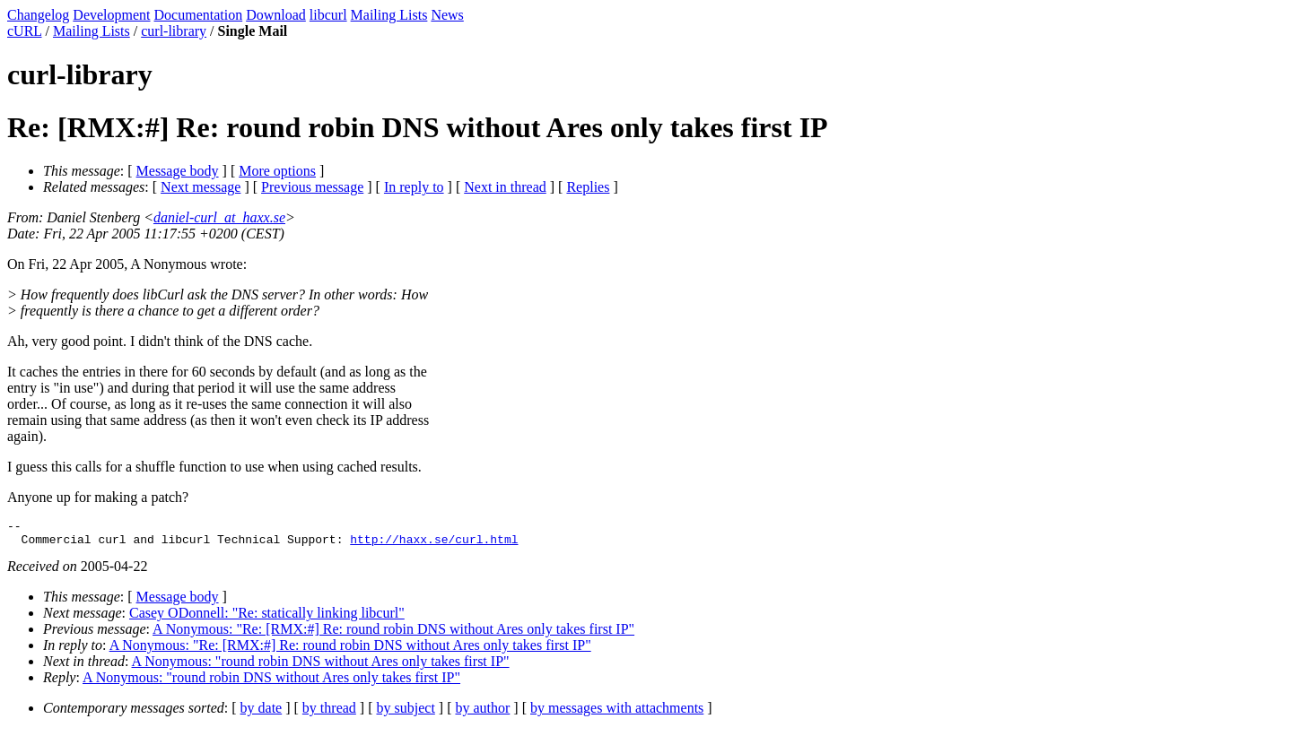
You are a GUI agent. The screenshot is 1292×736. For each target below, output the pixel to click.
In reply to (414, 187)
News (447, 14)
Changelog (38, 14)
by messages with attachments (616, 713)
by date (261, 713)
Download (276, 14)
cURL (24, 31)
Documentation (198, 14)
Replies (587, 187)
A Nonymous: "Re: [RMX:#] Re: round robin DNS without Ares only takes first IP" (393, 634)
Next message (200, 187)
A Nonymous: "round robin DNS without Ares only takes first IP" (321, 666)
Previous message (312, 187)
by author (482, 713)
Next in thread (505, 187)
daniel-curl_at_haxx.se (219, 217)
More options (277, 170)
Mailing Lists (389, 14)
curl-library (173, 31)
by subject (406, 713)
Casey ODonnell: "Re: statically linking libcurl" (267, 618)
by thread (329, 713)
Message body (177, 170)
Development (111, 14)
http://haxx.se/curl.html (434, 544)
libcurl (328, 14)
